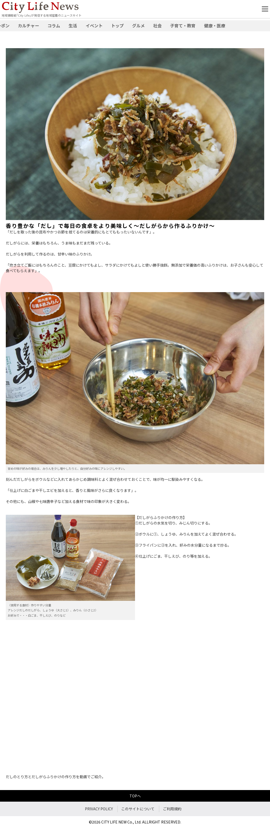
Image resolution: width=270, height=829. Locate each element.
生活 (73, 25)
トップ (117, 25)
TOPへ (135, 795)
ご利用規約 (172, 808)
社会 (157, 25)
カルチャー (28, 25)
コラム (53, 25)
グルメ (138, 25)
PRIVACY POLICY (99, 808)
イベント (94, 25)
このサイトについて (138, 808)
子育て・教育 (182, 25)
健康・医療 (214, 25)
